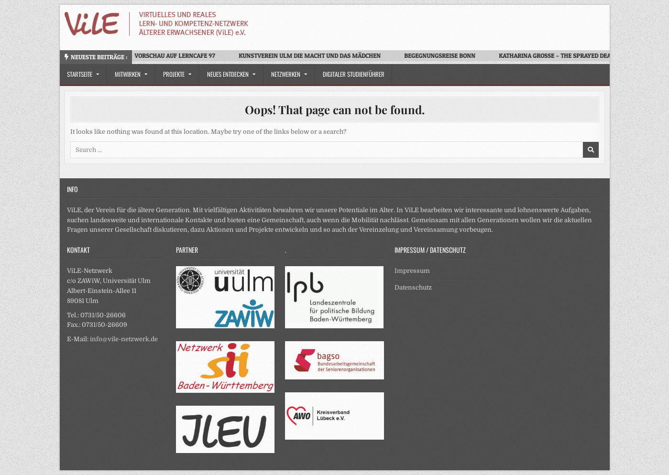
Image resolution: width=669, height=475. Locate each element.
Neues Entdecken (228, 74)
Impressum (412, 270)
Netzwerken (285, 74)
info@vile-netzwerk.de (124, 339)
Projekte (174, 74)
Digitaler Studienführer (353, 74)
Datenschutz (413, 287)
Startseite (79, 74)
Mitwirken (128, 74)
